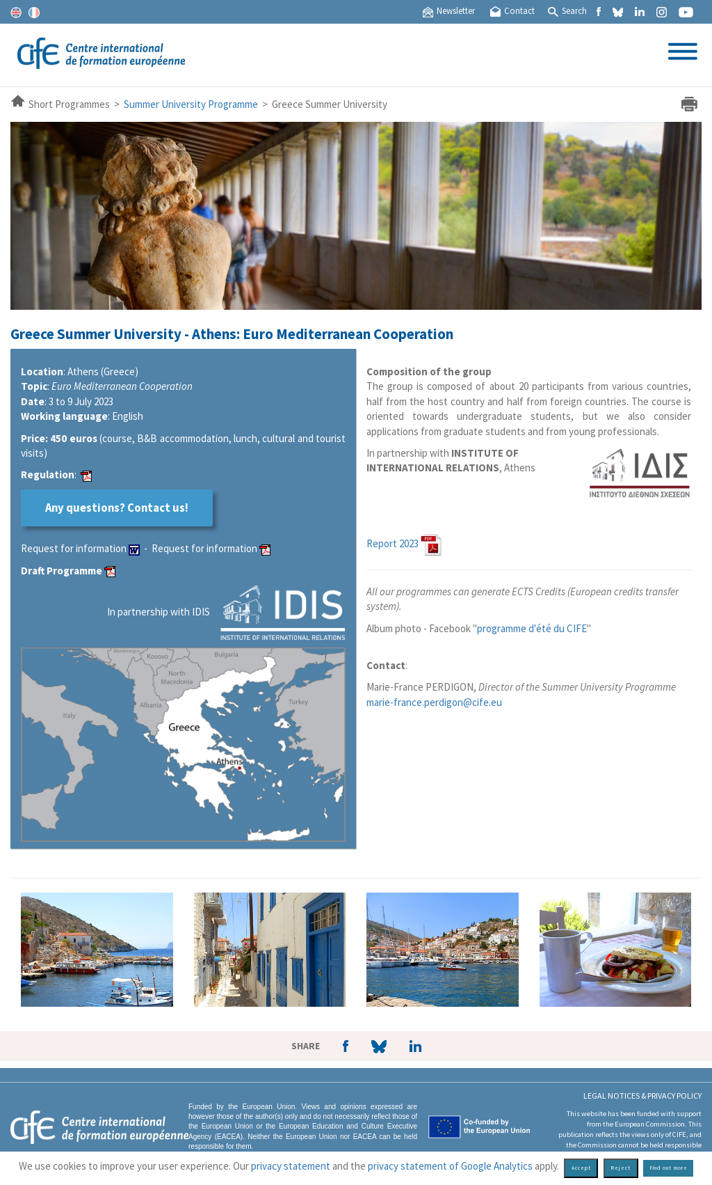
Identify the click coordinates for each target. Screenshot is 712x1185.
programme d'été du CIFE (532, 628)
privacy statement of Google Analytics (450, 1165)
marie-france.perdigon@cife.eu (434, 702)
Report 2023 (392, 543)
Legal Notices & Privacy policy (642, 1095)
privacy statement (290, 1165)
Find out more (668, 1168)
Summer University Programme (191, 104)
